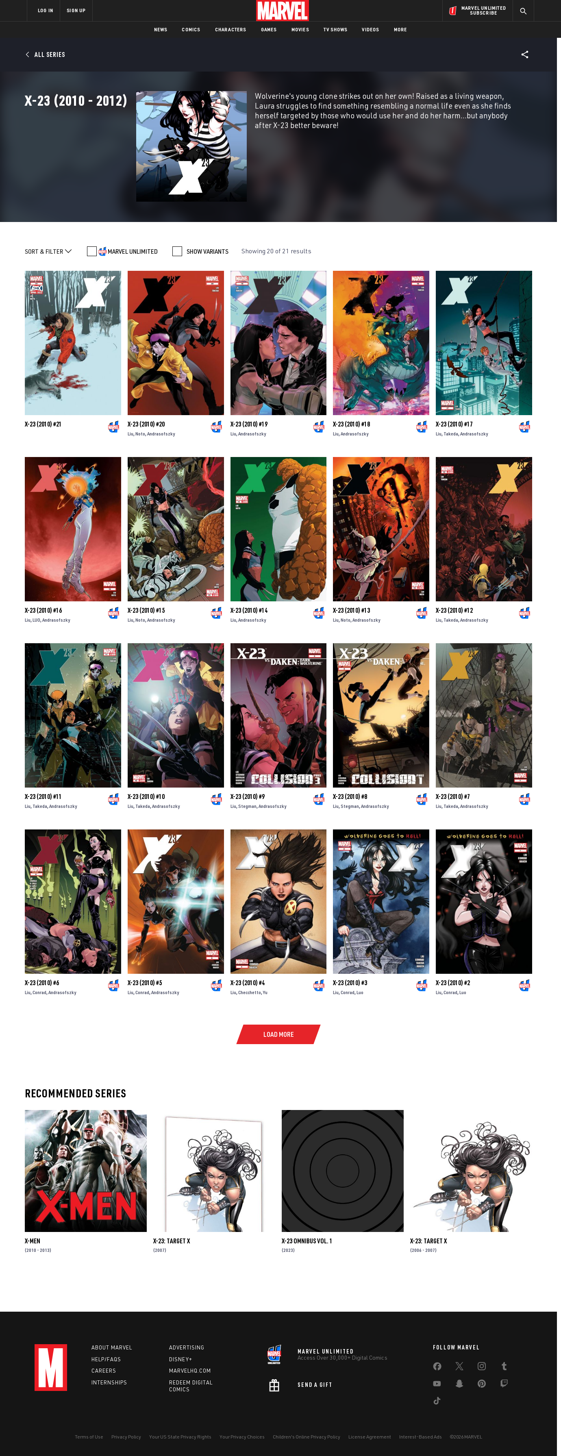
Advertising (186, 1347)
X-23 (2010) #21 (43, 456)
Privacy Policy (126, 1437)
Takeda (451, 465)
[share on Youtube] (437, 1385)
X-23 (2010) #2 (453, 1014)
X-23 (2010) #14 (248, 642)
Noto (140, 465)
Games (269, 29)
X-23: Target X (171, 1273)
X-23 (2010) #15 (146, 642)
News (160, 29)
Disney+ (180, 1359)
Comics (191, 29)
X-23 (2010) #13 (351, 642)
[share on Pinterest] (482, 1385)
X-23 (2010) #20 (146, 456)
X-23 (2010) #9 (247, 828)
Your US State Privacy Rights (180, 1437)
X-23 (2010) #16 (43, 642)
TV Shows (336, 29)
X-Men (32, 1273)
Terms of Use (89, 1437)
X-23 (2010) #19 (248, 456)
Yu (265, 1024)
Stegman (247, 838)
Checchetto (249, 1024)
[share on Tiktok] (437, 1402)
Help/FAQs (106, 1359)
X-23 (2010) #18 (351, 456)
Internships (109, 1382)
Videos (370, 29)
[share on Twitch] (504, 1385)
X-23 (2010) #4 (247, 1014)
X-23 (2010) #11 (43, 828)
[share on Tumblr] (504, 1368)
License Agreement (369, 1437)
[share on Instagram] (482, 1368)
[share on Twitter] (459, 1368)
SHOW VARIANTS (207, 283)
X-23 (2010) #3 (350, 1014)
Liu (130, 465)
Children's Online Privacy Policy (306, 1437)
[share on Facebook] (437, 1368)
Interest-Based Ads (420, 1437)
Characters (230, 29)
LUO (36, 652)
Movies (300, 29)
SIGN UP (76, 10)
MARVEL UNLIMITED (133, 283)
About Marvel (111, 1347)
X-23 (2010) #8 (350, 828)
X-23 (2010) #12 (454, 642)
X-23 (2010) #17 (454, 456)
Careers (103, 1370)
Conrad (39, 1024)
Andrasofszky (161, 465)
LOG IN (45, 10)
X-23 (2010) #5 (145, 1014)
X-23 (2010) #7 (453, 828)
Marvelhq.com (190, 1370)
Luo (360, 1024)
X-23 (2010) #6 (42, 1014)
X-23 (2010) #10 (146, 828)
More (400, 29)
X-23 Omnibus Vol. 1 (307, 1273)
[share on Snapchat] (459, 1385)
